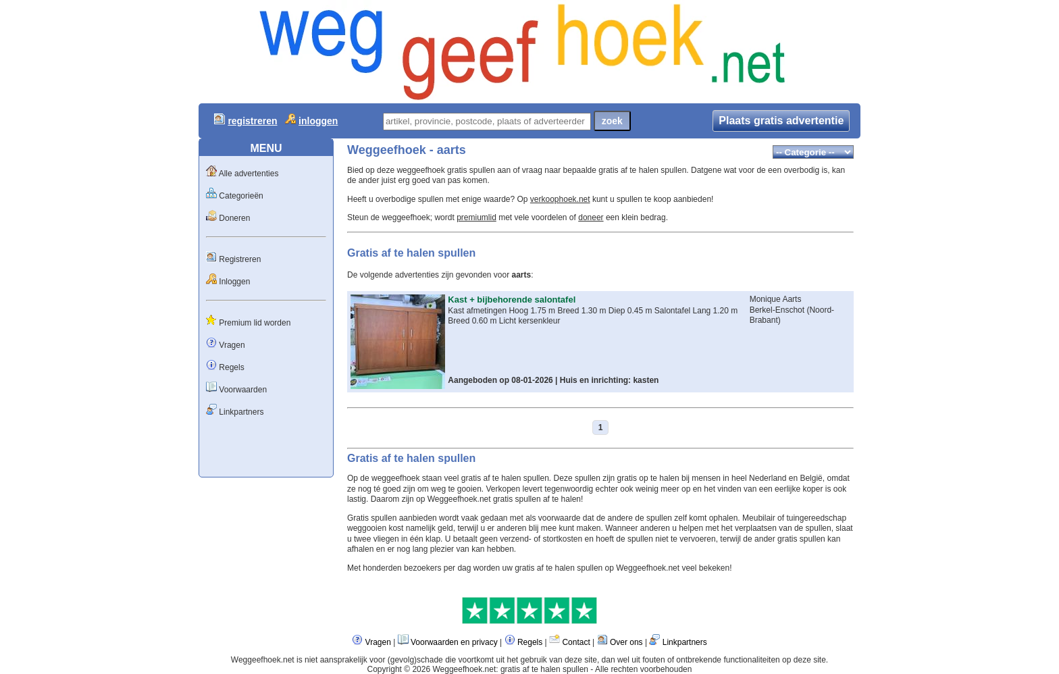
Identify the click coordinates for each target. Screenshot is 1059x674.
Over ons (626, 642)
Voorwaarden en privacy (454, 642)
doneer (590, 217)
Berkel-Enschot (778, 310)
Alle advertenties (249, 173)
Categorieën (241, 196)
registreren (252, 120)
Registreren (240, 259)
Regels (231, 367)
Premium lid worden (254, 323)
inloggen (318, 120)
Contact (576, 642)
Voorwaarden (243, 389)
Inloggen (234, 281)
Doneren (234, 218)
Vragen (231, 345)
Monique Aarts (776, 299)
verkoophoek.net (560, 199)
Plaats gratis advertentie (781, 120)
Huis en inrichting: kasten (609, 380)
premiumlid (476, 217)
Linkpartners (241, 412)
